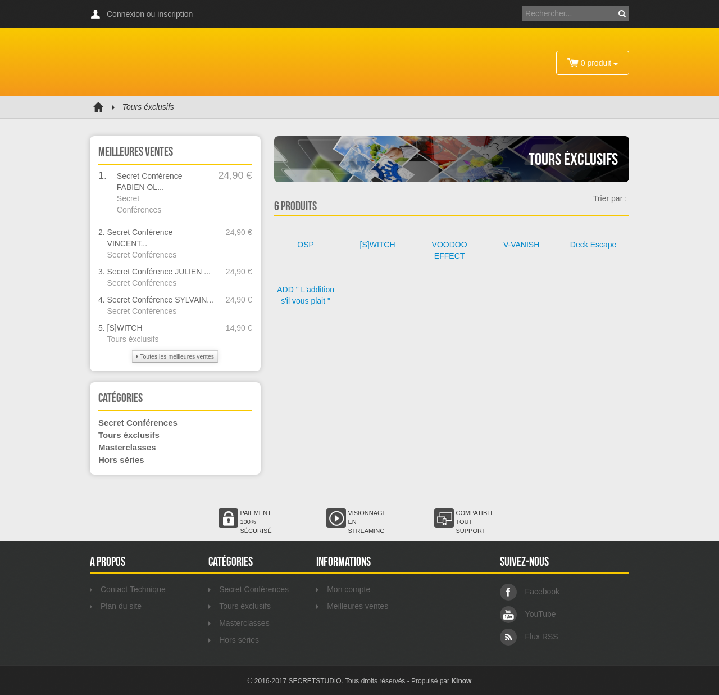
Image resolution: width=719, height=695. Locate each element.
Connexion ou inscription (150, 14)
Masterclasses (127, 447)
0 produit (592, 62)
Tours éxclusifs (133, 339)
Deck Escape (593, 244)
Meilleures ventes (352, 606)
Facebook (529, 591)
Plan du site (116, 606)
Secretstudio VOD (154, 62)
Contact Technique (128, 589)
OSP (305, 244)
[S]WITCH (125, 327)
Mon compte (343, 589)
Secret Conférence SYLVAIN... (160, 299)
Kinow (461, 681)
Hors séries (121, 459)
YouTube (528, 614)
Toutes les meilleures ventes (175, 356)
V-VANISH (521, 244)
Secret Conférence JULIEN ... (159, 271)
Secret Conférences (142, 254)
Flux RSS (529, 636)
